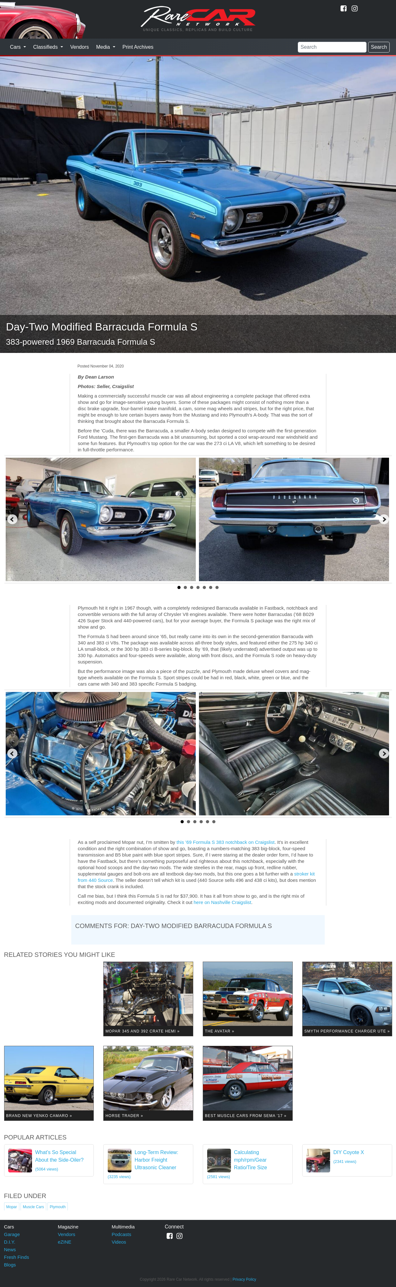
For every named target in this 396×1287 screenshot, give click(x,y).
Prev (12, 519)
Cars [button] (16, 47)
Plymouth (58, 1207)
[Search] (332, 47)
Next (384, 519)
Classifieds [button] (46, 47)
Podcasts (121, 1234)
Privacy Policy (244, 1279)
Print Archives (138, 47)
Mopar (11, 1207)
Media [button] (103, 47)
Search (379, 47)
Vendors (79, 47)
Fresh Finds (16, 1257)
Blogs (10, 1264)
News (10, 1249)
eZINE (65, 1242)
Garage (12, 1234)
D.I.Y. (10, 1242)
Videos (119, 1242)
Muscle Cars (33, 1207)
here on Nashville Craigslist (222, 902)
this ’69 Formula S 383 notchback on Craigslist (225, 842)
